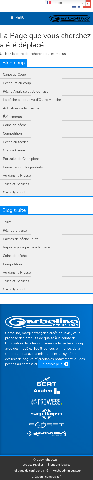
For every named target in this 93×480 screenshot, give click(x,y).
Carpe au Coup (14, 74)
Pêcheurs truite (15, 230)
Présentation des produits (23, 167)
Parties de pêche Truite (20, 239)
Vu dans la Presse (17, 175)
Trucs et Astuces (16, 184)
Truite (7, 222)
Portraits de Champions (21, 158)
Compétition (12, 133)
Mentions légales (59, 465)
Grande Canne (14, 150)
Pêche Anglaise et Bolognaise (25, 91)
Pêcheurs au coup (17, 83)
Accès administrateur (67, 471)
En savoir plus (51, 364)
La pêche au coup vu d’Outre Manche (32, 99)
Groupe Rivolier (33, 465)
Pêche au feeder (15, 142)
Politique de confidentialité (30, 471)
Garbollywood (14, 192)
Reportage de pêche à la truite (26, 247)
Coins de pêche (15, 125)
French (54, 3)
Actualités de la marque (21, 108)
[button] (6, 8)
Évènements (12, 116)
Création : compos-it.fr (47, 477)
